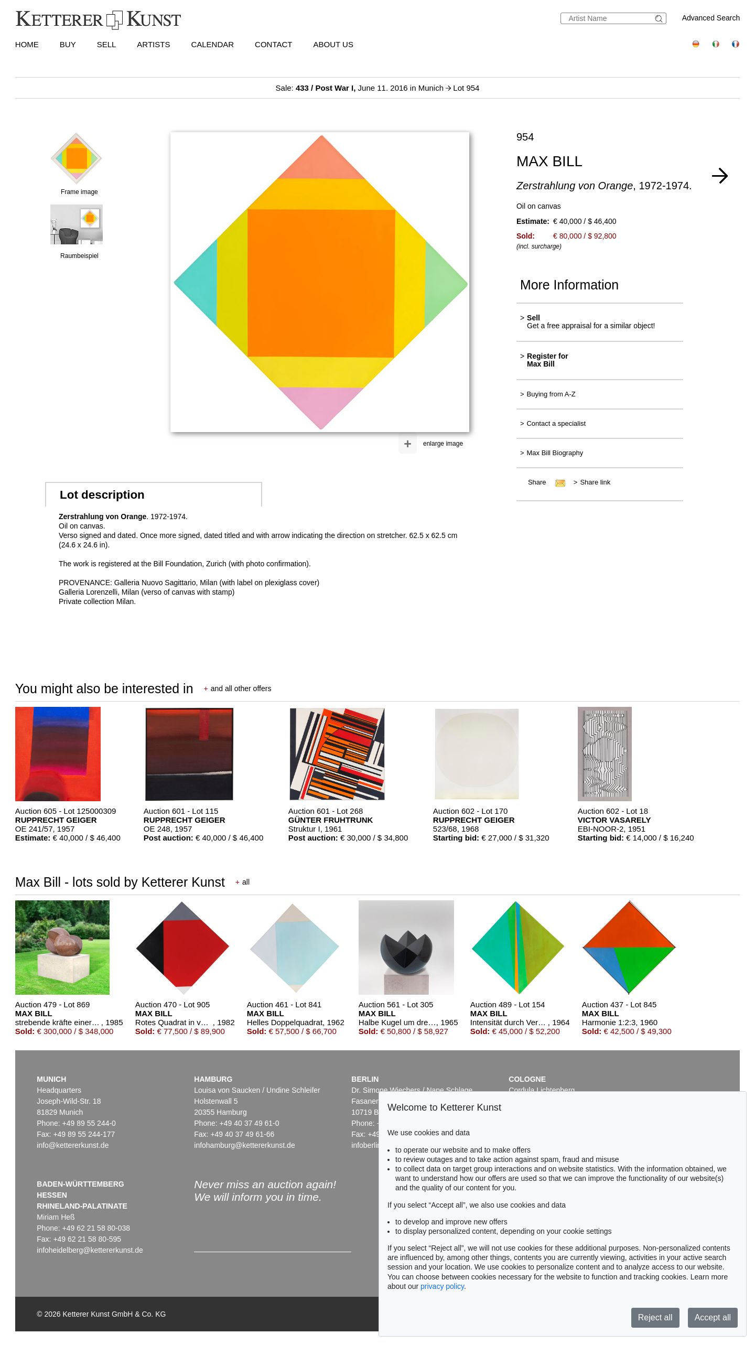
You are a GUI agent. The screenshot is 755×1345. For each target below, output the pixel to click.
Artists (153, 44)
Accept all (713, 1317)
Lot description (102, 494)
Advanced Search (711, 18)
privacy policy (442, 1286)
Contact (273, 44)
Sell (106, 44)
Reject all (655, 1317)
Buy (68, 44)
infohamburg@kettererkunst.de (244, 1145)
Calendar (212, 44)
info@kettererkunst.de (73, 1145)
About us (333, 44)
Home (27, 44)
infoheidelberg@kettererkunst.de (90, 1250)
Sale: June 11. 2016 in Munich (361, 87)
